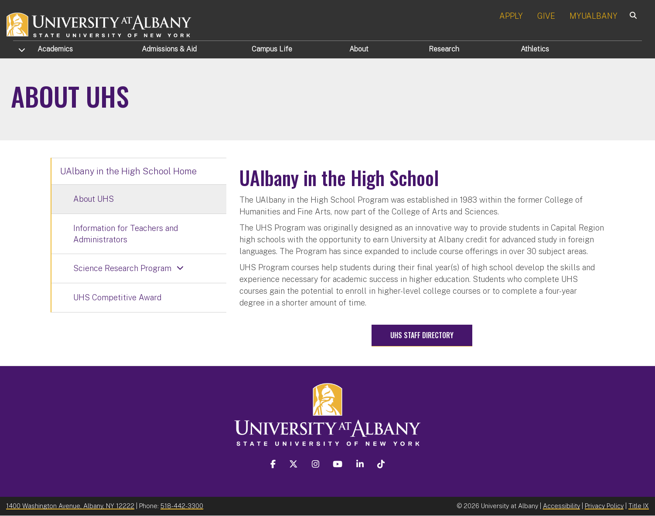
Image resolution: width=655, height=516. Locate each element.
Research (444, 49)
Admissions (169, 49)
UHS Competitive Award (117, 297)
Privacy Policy (604, 505)
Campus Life (272, 49)
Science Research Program (122, 268)
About (358, 49)
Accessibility (561, 505)
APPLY (511, 15)
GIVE (546, 15)
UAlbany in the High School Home (128, 171)
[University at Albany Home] (99, 23)
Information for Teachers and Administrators (125, 234)
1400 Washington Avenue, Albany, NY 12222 (70, 505)
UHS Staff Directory (422, 335)
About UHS (93, 199)
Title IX (638, 505)
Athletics (535, 49)
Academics (55, 49)
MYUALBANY (593, 15)
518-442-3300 (181, 505)
